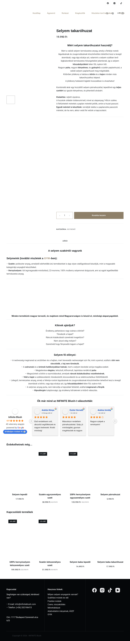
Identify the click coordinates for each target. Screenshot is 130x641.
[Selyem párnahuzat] (110, 470)
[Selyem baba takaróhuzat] (110, 537)
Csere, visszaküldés (56, 604)
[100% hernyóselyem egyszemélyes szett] (80, 470)
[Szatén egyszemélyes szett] (50, 470)
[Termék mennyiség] (64, 215)
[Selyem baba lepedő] (80, 537)
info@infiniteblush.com (25, 604)
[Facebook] (107, 3)
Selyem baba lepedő (80, 562)
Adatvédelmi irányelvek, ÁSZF (61, 611)
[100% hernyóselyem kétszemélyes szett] (19, 537)
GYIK (47, 258)
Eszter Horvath (76, 410)
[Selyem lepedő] (19, 470)
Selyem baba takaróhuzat (110, 562)
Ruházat (65, 13)
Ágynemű (51, 13)
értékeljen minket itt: (15, 431)
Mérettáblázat (54, 608)
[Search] (107, 13)
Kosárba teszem (99, 215)
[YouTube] (117, 590)
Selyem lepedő (19, 494)
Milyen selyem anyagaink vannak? (63, 594)
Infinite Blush (15, 417)
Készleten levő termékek (102, 13)
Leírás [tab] (65, 241)
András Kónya (48, 410)
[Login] (113, 13)
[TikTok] (121, 3)
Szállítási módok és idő (58, 598)
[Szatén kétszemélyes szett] (50, 537)
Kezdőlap (36, 13)
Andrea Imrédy (104, 410)
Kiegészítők (80, 13)
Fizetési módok (54, 601)
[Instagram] (114, 3)
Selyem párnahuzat (110, 494)
